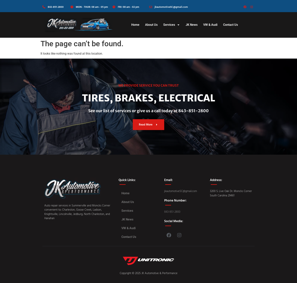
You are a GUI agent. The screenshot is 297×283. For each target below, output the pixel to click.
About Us (151, 25)
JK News (192, 25)
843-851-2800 (56, 7)
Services (171, 24)
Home (135, 25)
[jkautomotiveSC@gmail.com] (150, 6)
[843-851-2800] (43, 6)
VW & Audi (210, 25)
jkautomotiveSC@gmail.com (171, 7)
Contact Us (230, 25)
